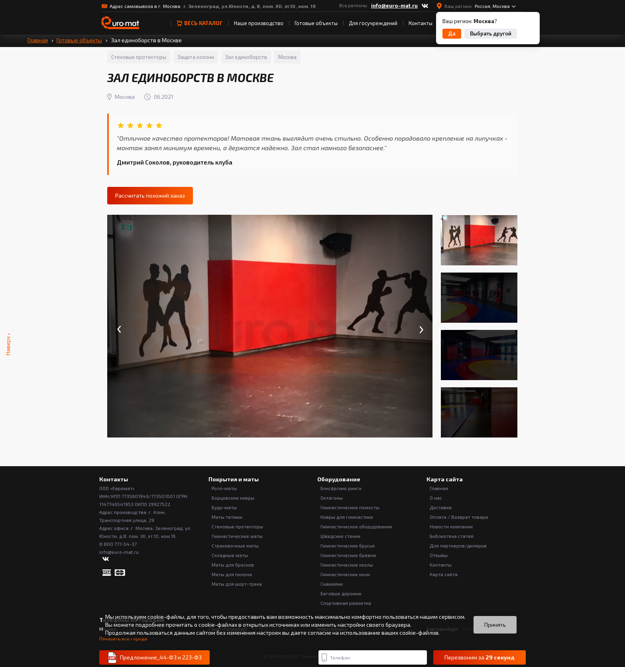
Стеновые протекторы (237, 526)
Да (452, 33)
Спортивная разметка (345, 603)
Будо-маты (224, 507)
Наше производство (258, 23)
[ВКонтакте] (425, 6)
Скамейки (331, 584)
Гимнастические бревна (348, 555)
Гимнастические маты (237, 536)
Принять (495, 624)
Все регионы (353, 5)
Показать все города (123, 638)
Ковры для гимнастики (346, 517)
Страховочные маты (235, 545)
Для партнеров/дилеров (458, 545)
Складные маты (230, 555)
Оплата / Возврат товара (459, 517)
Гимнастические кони (345, 574)
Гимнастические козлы (346, 564)
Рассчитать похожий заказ (150, 195)
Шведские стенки (340, 536)
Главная (38, 40)
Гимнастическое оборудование (356, 526)
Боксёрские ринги (341, 488)
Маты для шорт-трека (237, 584)
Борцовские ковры (233, 497)
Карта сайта (444, 574)
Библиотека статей (452, 536)
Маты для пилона (232, 574)
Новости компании (451, 526)
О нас (436, 497)
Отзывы (439, 555)
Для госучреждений (373, 23)
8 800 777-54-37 (118, 544)
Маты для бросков (233, 564)
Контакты (420, 23)
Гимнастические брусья (347, 545)
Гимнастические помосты (349, 507)
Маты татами (227, 517)
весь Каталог (199, 23)
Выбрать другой (490, 33)
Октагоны (331, 497)
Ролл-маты (224, 488)
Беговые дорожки (341, 593)
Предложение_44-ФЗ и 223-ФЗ (154, 657)
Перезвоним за (479, 657)
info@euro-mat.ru (394, 5)
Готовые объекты (316, 23)
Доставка (441, 507)
